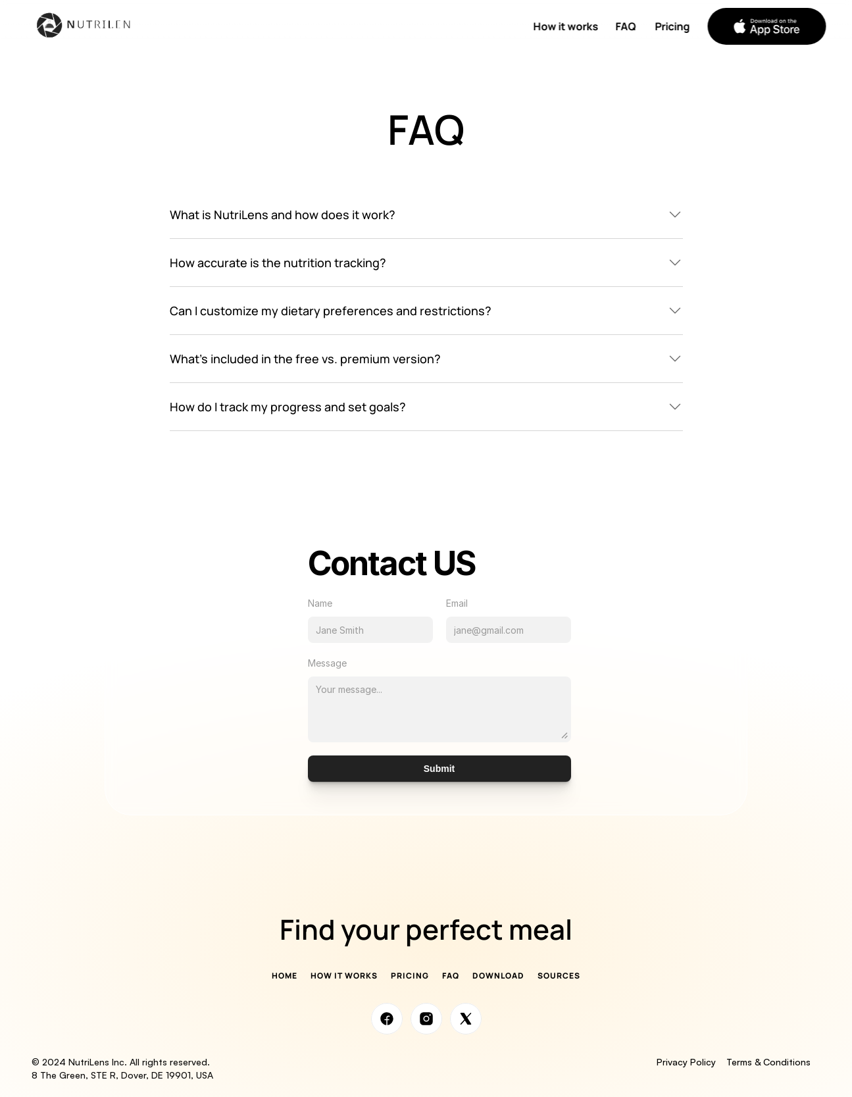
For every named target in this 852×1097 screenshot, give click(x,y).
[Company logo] (90, 26)
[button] (766, 26)
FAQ (450, 975)
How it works (344, 975)
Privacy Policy (686, 1061)
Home (284, 975)
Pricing (410, 975)
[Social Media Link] (387, 1018)
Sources (559, 975)
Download (498, 975)
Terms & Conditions (773, 1061)
